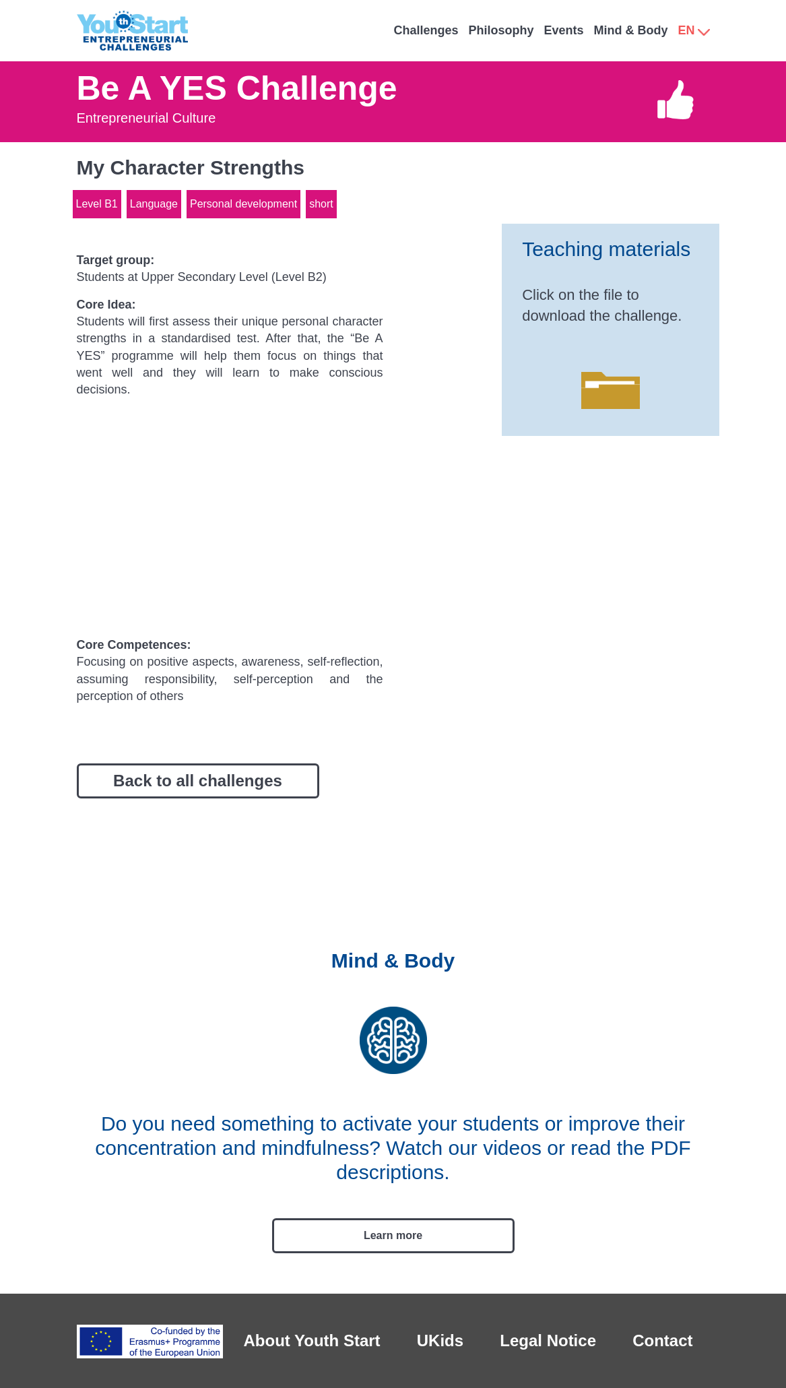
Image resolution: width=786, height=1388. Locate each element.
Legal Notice (548, 1340)
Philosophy (500, 30)
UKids (440, 1340)
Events (563, 30)
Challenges (425, 30)
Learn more (393, 1235)
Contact (662, 1340)
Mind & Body (630, 30)
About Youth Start (312, 1340)
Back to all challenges (197, 780)
